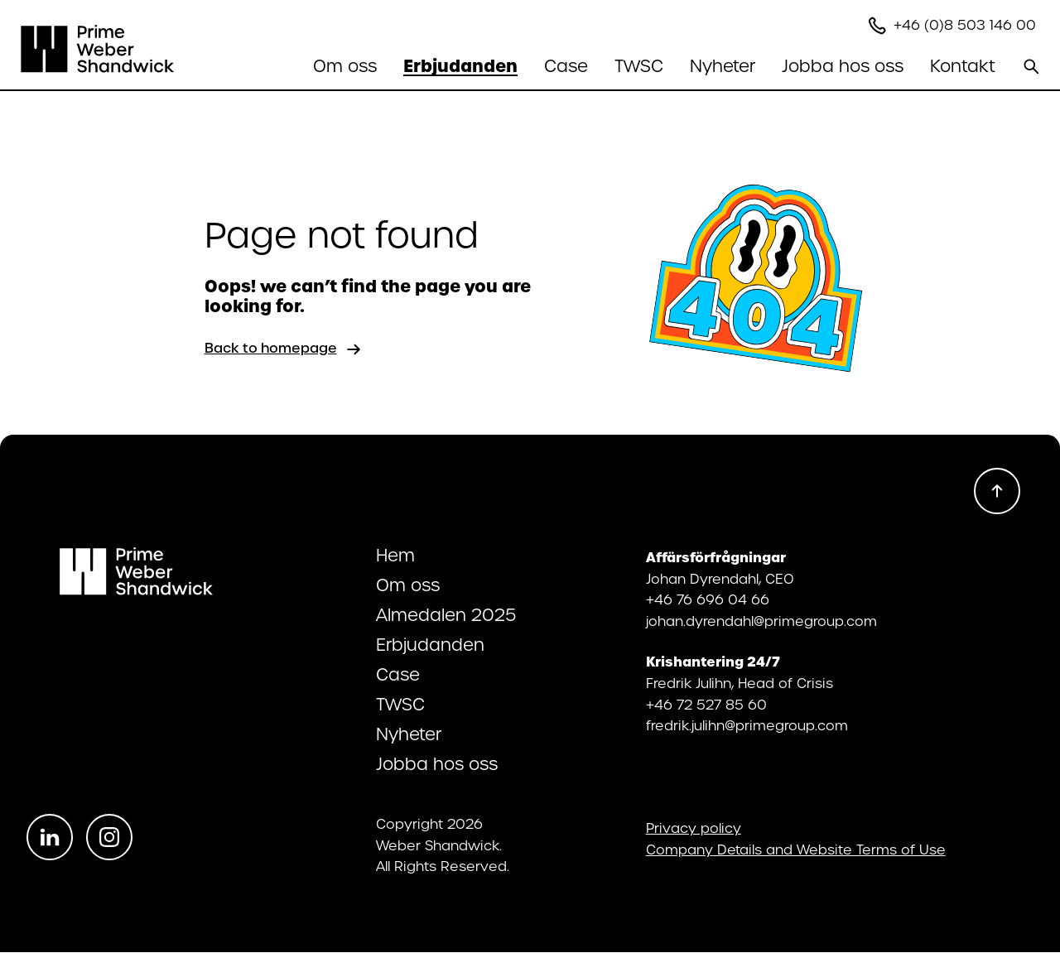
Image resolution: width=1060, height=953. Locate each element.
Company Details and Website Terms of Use (796, 850)
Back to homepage (284, 349)
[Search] (1031, 66)
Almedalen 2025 (446, 615)
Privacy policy (693, 828)
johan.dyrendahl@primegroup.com (761, 621)
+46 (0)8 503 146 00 (967, 25)
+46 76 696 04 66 (707, 600)
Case (566, 66)
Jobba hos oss (437, 764)
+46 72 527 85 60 (706, 705)
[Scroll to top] (997, 491)
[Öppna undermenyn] (345, 66)
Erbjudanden (430, 645)
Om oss (408, 585)
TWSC (638, 66)
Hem (395, 555)
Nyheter (722, 66)
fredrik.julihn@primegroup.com (747, 725)
